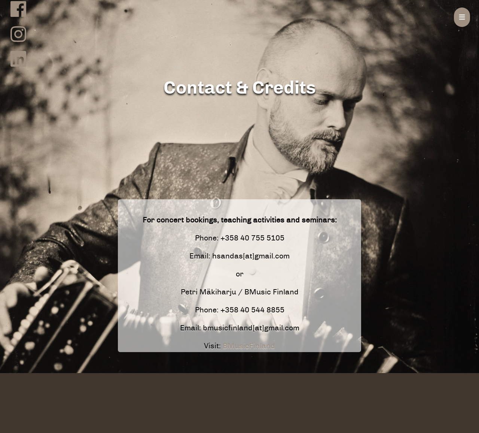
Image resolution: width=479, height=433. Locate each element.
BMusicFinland (249, 346)
